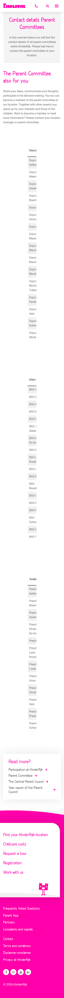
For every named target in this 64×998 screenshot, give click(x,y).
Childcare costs (14, 843)
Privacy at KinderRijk (17, 959)
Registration (12, 862)
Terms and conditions (17, 946)
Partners (9, 922)
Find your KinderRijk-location (25, 834)
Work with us (13, 872)
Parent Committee (21, 775)
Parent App (10, 915)
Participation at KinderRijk (26, 769)
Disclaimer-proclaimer (17, 952)
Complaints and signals (18, 929)
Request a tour (14, 853)
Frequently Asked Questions (21, 908)
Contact (8, 939)
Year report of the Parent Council (25, 789)
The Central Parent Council (26, 781)
